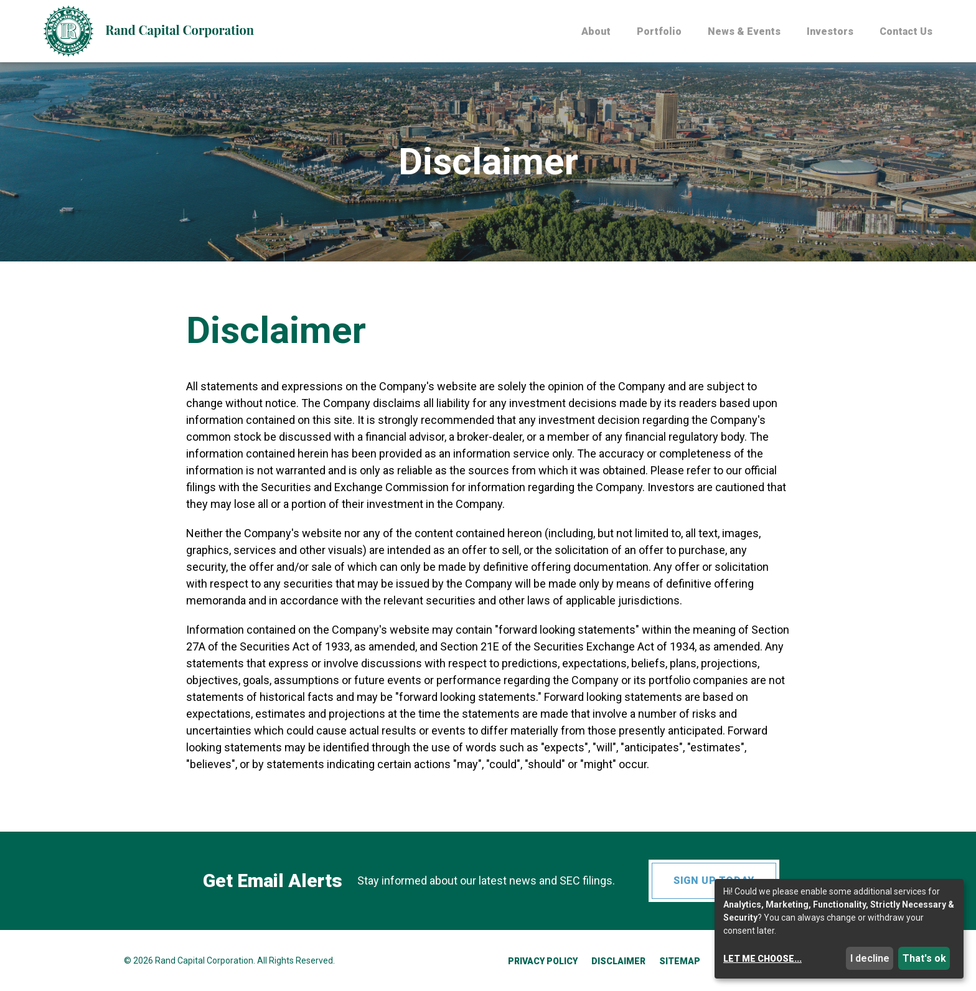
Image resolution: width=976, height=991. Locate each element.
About (596, 32)
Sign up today (713, 880)
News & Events (744, 32)
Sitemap (679, 961)
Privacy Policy (543, 961)
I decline (869, 958)
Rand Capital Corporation (204, 960)
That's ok (924, 958)
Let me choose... (762, 959)
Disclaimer (618, 961)
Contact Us (906, 32)
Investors (830, 32)
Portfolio (659, 32)
